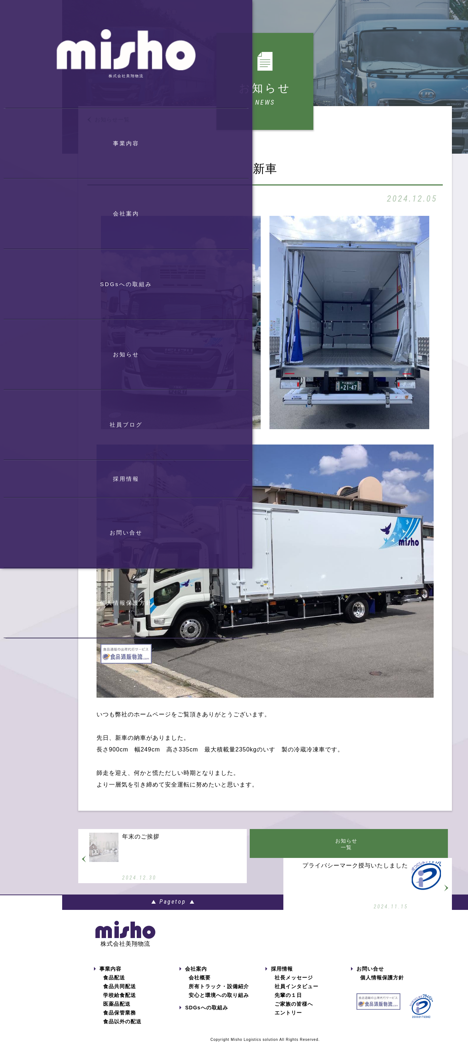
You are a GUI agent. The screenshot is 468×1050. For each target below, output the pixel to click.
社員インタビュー (296, 994)
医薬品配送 (117, 1012)
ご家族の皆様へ (294, 1012)
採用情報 (279, 976)
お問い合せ (367, 976)
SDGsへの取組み (204, 1015)
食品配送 (114, 985)
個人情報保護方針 (382, 985)
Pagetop (265, 909)
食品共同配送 (119, 994)
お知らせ (140, 12)
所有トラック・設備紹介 (219, 994)
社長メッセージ (294, 985)
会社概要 (200, 985)
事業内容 (107, 976)
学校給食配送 (119, 1003)
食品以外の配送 (122, 1029)
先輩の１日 (288, 1003)
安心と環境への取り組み (219, 1003)
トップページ (96, 12)
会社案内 (193, 976)
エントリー (288, 1020)
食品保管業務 (119, 1020)
